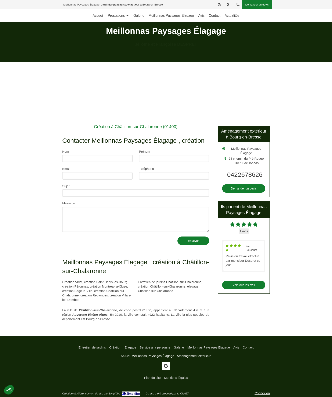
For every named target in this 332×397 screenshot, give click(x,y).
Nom (65, 151)
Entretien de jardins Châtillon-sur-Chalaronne (169, 282)
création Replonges (94, 295)
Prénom (144, 151)
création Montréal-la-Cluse (108, 286)
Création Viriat (72, 282)
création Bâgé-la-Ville (77, 291)
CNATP (184, 393)
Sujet (65, 186)
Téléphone (146, 168)
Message (68, 203)
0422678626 (245, 174)
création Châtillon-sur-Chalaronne (161, 286)
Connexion (262, 393)
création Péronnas (75, 286)
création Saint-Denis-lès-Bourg (105, 282)
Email (66, 168)
